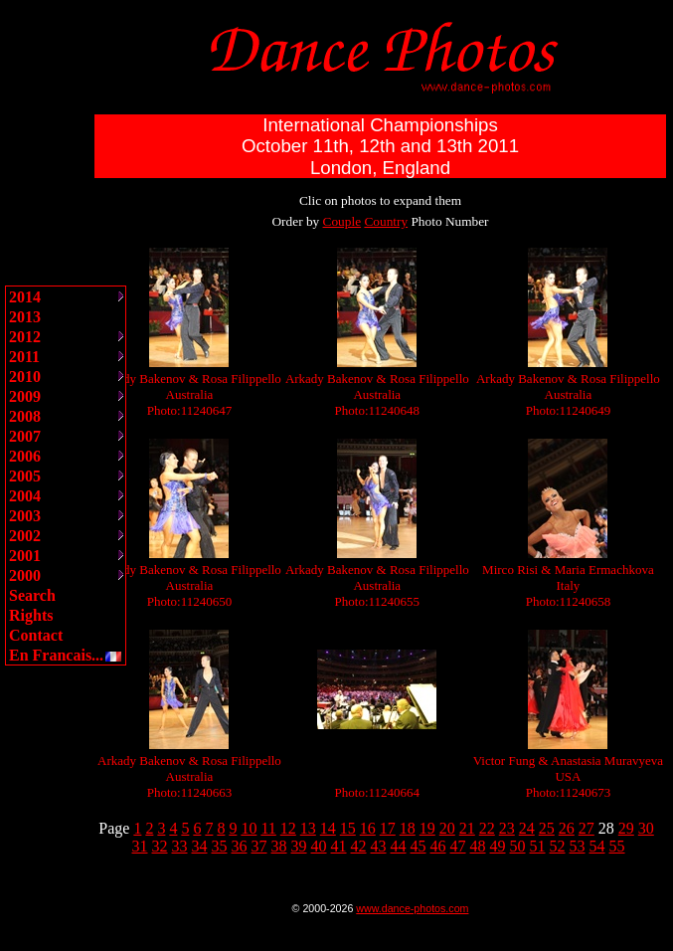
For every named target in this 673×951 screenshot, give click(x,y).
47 (458, 846)
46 (438, 846)
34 (200, 846)
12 (288, 828)
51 (538, 846)
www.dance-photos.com (412, 908)
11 (267, 828)
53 (578, 846)
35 (220, 846)
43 (379, 846)
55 (617, 846)
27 (586, 828)
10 (248, 828)
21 (467, 828)
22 (487, 828)
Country (386, 221)
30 (646, 828)
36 (240, 846)
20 (447, 828)
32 (160, 846)
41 (339, 846)
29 (626, 828)
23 (507, 828)
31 (140, 846)
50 (518, 846)
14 (328, 828)
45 (418, 846)
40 (319, 846)
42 (359, 846)
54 (597, 846)
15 (348, 828)
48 (478, 846)
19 (427, 828)
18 (408, 828)
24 (527, 828)
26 (567, 828)
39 (299, 846)
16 (368, 828)
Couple (342, 221)
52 (558, 846)
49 (498, 846)
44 (399, 846)
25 (547, 828)
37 (259, 846)
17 (388, 828)
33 (180, 846)
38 (279, 846)
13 (308, 828)
